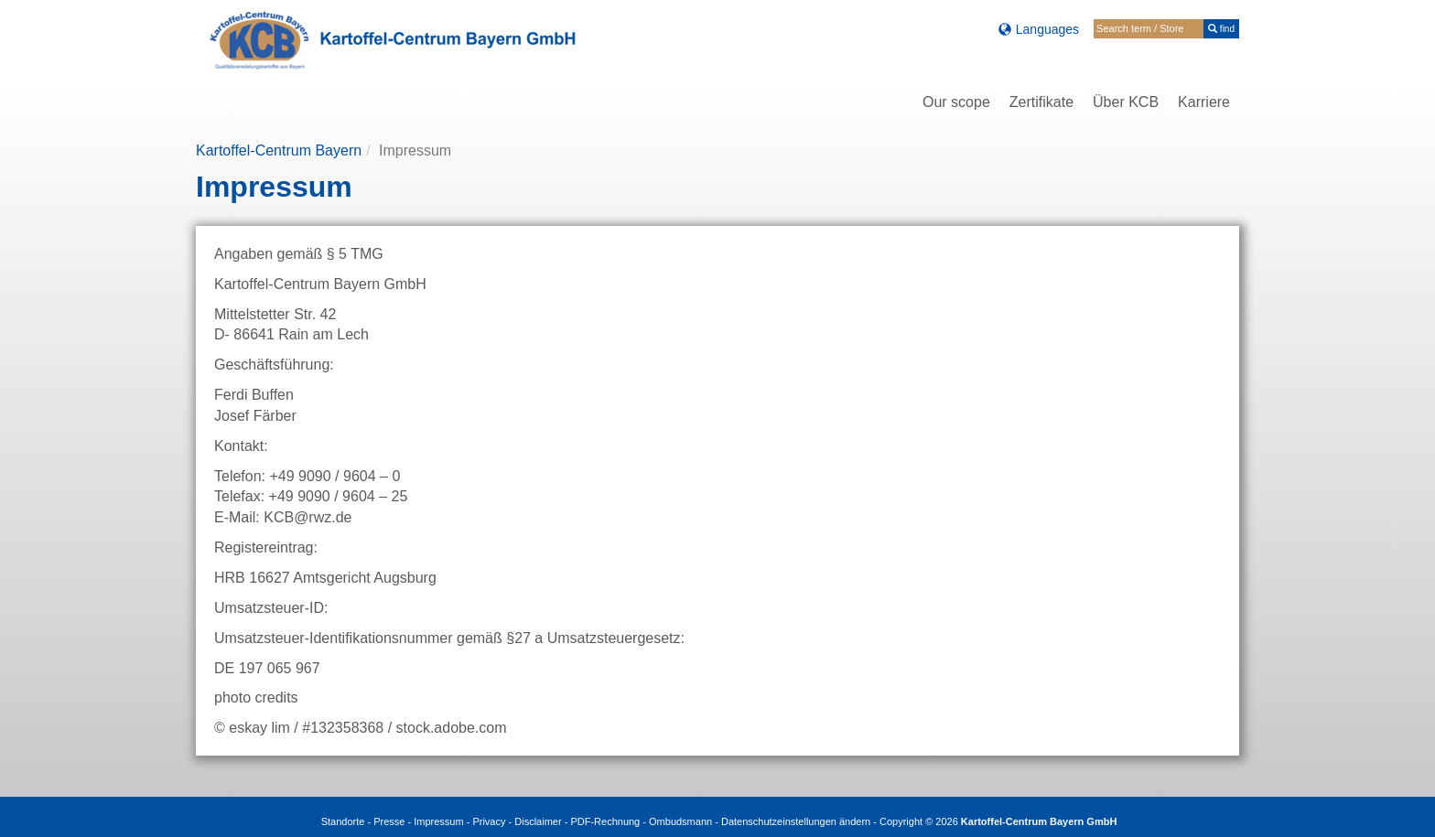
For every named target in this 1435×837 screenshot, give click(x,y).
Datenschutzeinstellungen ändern (795, 821)
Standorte (343, 821)
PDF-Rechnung (605, 821)
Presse (389, 821)
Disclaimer (537, 821)
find (1221, 29)
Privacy (488, 821)
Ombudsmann (680, 821)
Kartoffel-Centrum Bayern (278, 150)
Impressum (438, 821)
